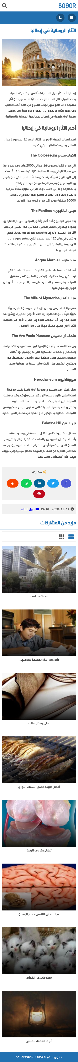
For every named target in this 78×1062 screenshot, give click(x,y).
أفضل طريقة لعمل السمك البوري (39, 787)
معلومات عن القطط (39, 977)
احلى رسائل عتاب (39, 723)
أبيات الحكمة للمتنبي (39, 1041)
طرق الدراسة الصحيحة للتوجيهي (39, 659)
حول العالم (28, 509)
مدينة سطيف (39, 596)
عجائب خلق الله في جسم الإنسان (39, 914)
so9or (67, 5)
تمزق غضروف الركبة (39, 850)
